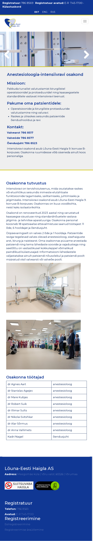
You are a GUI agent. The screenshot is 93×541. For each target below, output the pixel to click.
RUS (52, 12)
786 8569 (27, 2)
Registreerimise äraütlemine (24, 529)
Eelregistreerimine (17, 524)
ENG (44, 12)
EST (36, 12)
